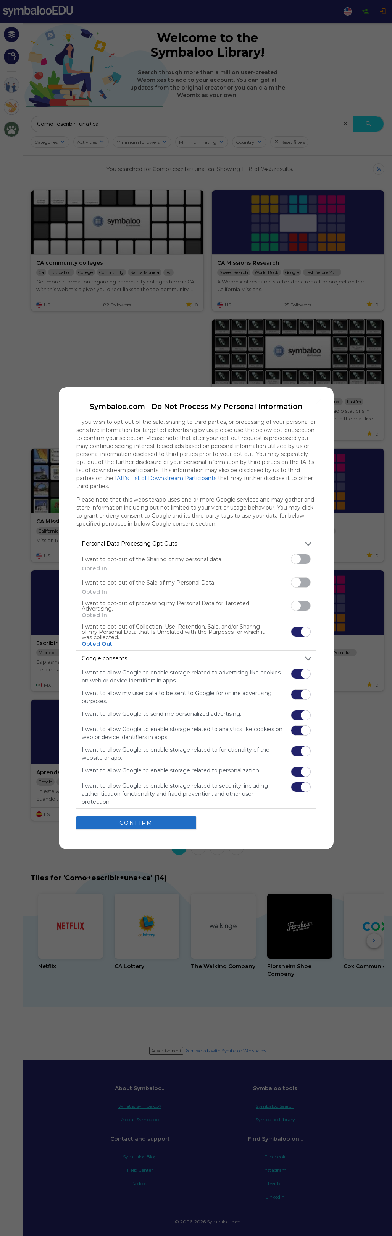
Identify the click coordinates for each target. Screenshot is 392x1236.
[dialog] (196, 618)
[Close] (318, 402)
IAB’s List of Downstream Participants (165, 478)
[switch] (301, 559)
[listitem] (196, 544)
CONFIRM (136, 822)
